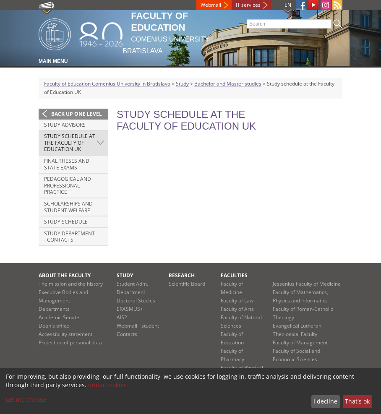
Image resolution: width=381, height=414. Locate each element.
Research (182, 275)
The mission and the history (71, 283)
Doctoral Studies (136, 300)
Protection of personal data (70, 342)
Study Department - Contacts (69, 237)
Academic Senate (59, 317)
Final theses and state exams (66, 164)
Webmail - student (138, 325)
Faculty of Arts (237, 308)
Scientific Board (187, 283)
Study (182, 83)
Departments (54, 308)
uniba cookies (107, 385)
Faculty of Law (237, 300)
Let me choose (26, 400)
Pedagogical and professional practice (67, 185)
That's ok (357, 401)
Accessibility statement (65, 334)
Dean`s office (54, 325)
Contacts (127, 334)
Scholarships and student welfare (68, 207)
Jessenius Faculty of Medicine (307, 283)
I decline (325, 401)
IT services (248, 4)
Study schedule (66, 221)
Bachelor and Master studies (227, 83)
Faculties (234, 275)
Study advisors (65, 124)
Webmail (211, 4)
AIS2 (122, 317)
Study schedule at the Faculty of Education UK (69, 143)
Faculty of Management (300, 342)
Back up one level (76, 113)
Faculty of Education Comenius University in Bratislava (107, 83)
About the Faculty (65, 275)
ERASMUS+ (130, 308)
